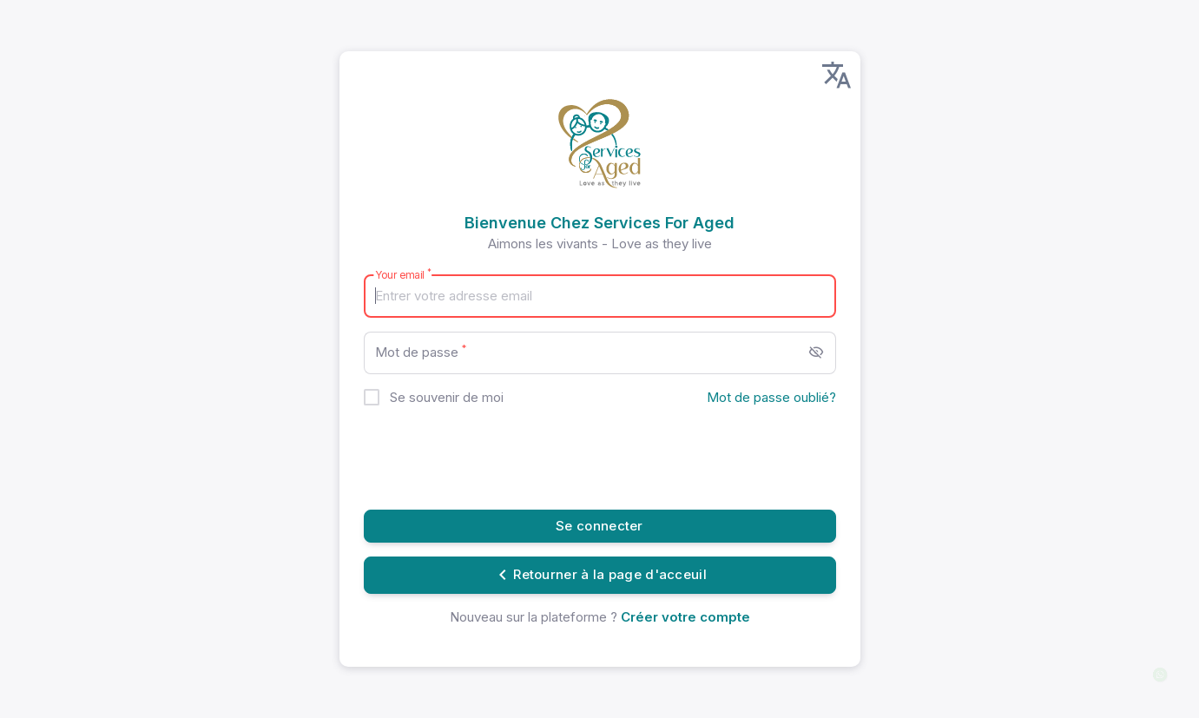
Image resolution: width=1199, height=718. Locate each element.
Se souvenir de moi (447, 397)
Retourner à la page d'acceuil (599, 574)
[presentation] (496, 462)
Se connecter (599, 525)
